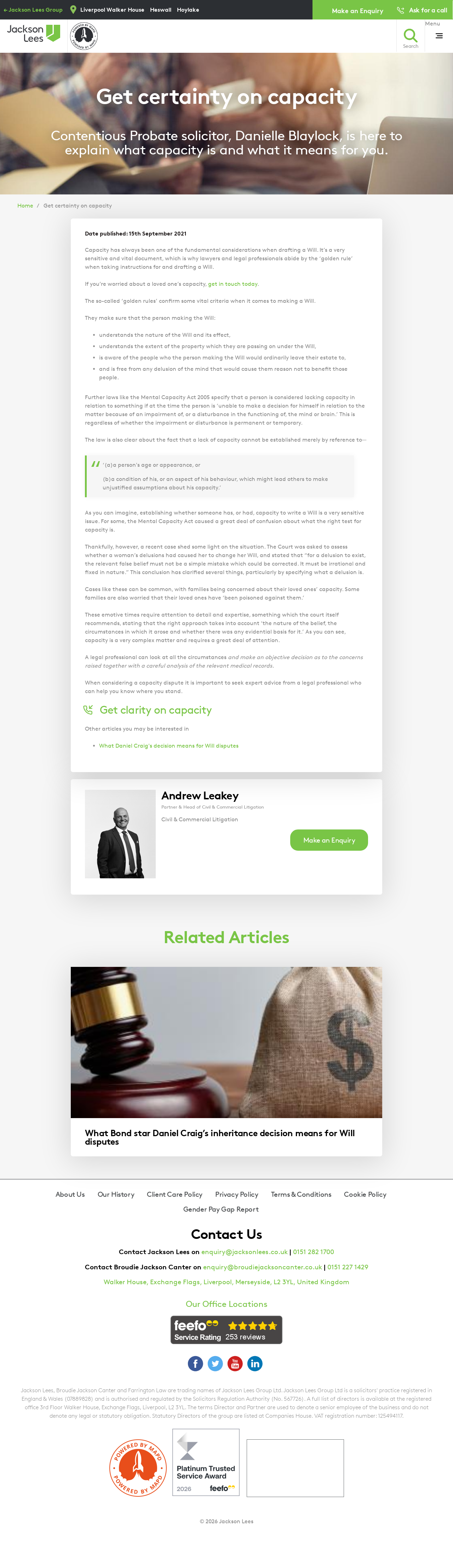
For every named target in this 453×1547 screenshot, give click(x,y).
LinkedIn (254, 1363)
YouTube (234, 1363)
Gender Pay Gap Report (221, 1209)
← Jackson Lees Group (33, 9)
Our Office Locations (227, 1304)
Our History (116, 1194)
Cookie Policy (365, 1194)
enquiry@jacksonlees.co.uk (244, 1252)
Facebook (195, 1363)
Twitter (215, 1363)
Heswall (160, 9)
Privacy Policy (236, 1194)
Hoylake (188, 9)
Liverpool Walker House (112, 9)
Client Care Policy (174, 1194)
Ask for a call (428, 10)
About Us (70, 1194)
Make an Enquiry (357, 10)
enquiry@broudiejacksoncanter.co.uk (262, 1267)
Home (25, 205)
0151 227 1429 (347, 1267)
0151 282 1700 (313, 1252)
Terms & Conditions (301, 1194)
